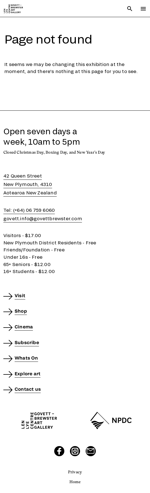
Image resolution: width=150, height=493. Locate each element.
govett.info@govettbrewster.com (42, 218)
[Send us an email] (91, 451)
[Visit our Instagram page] (75, 451)
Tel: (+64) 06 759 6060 (29, 210)
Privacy (75, 472)
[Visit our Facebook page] (59, 451)
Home (75, 482)
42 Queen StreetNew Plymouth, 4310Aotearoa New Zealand (30, 184)
